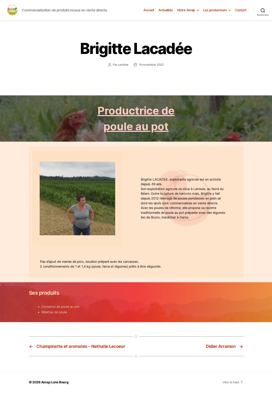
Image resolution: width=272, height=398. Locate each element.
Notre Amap (186, 13)
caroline (123, 70)
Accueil (148, 13)
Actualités (165, 13)
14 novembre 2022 (151, 70)
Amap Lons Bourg (55, 388)
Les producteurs (215, 13)
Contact (240, 13)
